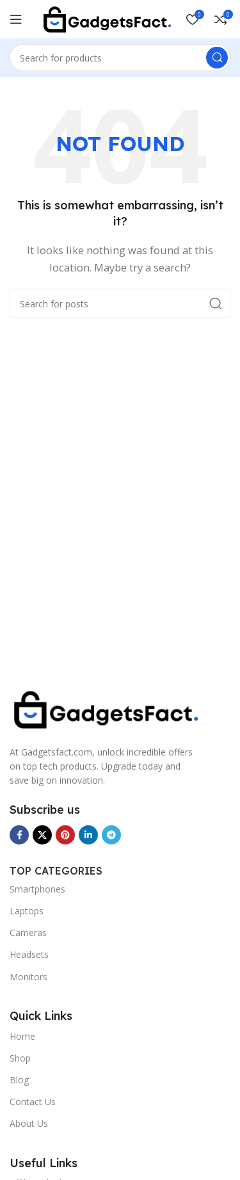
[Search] (120, 57)
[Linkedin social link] (88, 835)
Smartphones (37, 889)
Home (22, 1036)
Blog (19, 1080)
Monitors (28, 977)
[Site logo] (106, 18)
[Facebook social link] (19, 835)
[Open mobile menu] (16, 19)
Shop (20, 1058)
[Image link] (106, 708)
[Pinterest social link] (65, 835)
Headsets (29, 954)
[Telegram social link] (111, 835)
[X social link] (42, 835)
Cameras (28, 932)
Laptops (27, 911)
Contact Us (33, 1101)
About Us (29, 1123)
